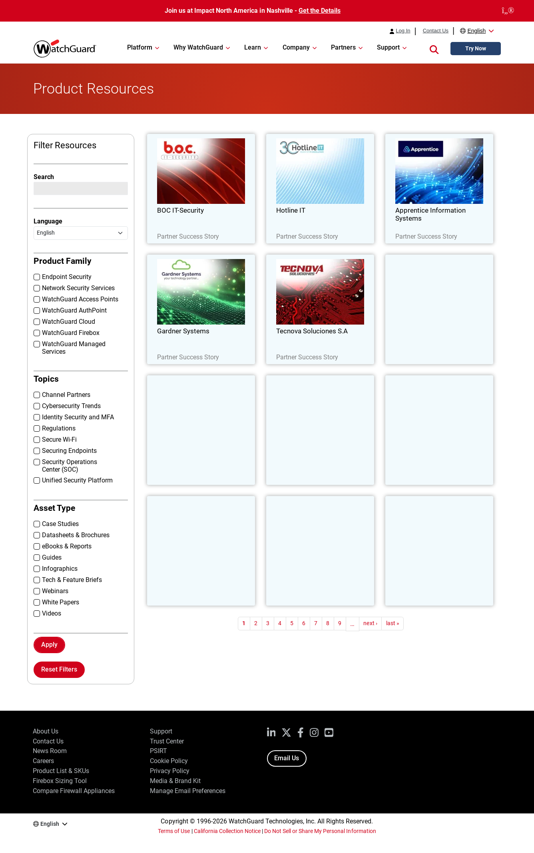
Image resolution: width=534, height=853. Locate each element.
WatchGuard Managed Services (74, 347)
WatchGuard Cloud (68, 321)
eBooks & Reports (67, 546)
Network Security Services (78, 288)
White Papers (60, 602)
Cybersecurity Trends (71, 406)
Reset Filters (59, 669)
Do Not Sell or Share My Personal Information (320, 831)
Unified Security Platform (77, 480)
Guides (52, 557)
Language (48, 221)
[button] (434, 49)
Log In (403, 30)
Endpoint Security (67, 277)
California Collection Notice (227, 831)
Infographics (60, 568)
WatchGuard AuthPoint (74, 310)
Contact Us (435, 30)
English (476, 31)
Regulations (59, 428)
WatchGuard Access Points (80, 299)
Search (44, 177)
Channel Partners (66, 395)
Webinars (55, 591)
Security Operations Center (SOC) (69, 465)
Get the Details (320, 10)
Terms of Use (174, 831)
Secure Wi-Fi (59, 439)
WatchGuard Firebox (71, 333)
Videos (51, 613)
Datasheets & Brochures (76, 535)
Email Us (286, 758)
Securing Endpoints (69, 450)
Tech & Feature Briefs (72, 580)
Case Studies (60, 524)
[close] (508, 11)
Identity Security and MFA (78, 417)
